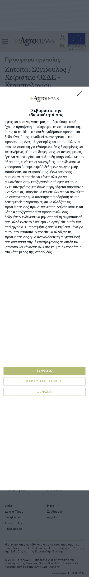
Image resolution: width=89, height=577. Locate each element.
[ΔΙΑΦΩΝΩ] (80, 95)
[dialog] (44, 288)
